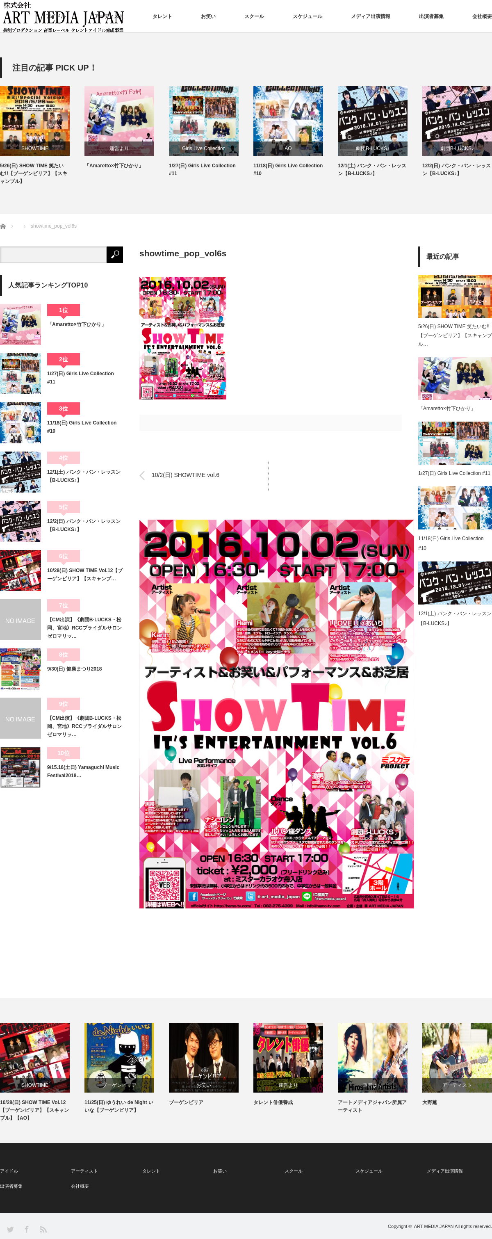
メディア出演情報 (370, 16)
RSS (43, 1229)
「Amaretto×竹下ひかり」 (114, 166)
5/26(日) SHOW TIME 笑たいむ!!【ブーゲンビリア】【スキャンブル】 (33, 173)
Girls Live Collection (204, 148)
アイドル (56, 16)
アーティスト (109, 16)
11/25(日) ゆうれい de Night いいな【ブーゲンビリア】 (118, 1106)
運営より (119, 148)
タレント (162, 16)
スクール (254, 16)
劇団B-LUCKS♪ (373, 148)
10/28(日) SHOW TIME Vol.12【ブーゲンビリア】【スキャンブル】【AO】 (34, 1110)
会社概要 (482, 16)
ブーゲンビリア (119, 1085)
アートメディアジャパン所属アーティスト (372, 1106)
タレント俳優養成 (273, 1102)
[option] (42, 136)
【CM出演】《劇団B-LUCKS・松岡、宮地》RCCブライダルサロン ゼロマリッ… (85, 628)
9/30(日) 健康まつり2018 (74, 669)
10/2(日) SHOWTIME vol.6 (185, 475)
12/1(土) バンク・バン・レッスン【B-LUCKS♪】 (372, 169)
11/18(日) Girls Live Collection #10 (288, 169)
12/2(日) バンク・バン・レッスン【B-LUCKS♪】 (456, 169)
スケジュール (307, 16)
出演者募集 (431, 16)
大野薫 (429, 1102)
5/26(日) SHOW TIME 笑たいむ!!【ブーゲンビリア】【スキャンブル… (455, 335)
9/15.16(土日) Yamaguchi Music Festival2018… (83, 771)
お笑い (208, 16)
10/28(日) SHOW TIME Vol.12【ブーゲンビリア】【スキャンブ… (85, 575)
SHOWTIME (34, 148)
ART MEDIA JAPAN (434, 1226)
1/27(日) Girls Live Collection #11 (202, 169)
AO (288, 148)
